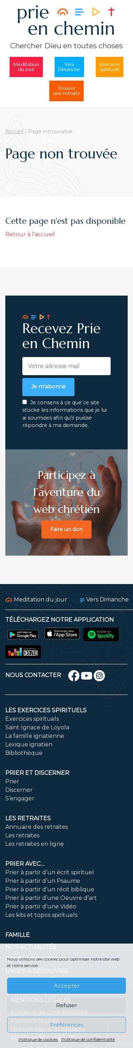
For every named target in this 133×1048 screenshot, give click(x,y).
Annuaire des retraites (36, 826)
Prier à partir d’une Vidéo (40, 906)
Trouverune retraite (66, 90)
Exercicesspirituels (110, 66)
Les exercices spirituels (46, 710)
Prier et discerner (37, 772)
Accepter (66, 985)
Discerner (19, 790)
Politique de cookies (38, 1039)
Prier (12, 781)
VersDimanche (69, 66)
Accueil (14, 131)
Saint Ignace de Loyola (37, 727)
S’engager (19, 798)
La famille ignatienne (34, 736)
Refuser (66, 1005)
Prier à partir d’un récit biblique (49, 889)
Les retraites (28, 818)
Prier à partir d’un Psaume (42, 880)
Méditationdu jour (26, 66)
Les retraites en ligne (34, 844)
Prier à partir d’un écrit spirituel (49, 872)
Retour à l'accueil (30, 234)
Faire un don (66, 529)
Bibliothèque (24, 753)
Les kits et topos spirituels (41, 915)
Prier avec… (24, 863)
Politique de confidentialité (88, 1039)
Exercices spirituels (32, 718)
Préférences (66, 1024)
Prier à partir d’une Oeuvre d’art (51, 898)
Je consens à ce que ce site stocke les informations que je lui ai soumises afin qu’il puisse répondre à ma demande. (64, 414)
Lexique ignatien (28, 744)
